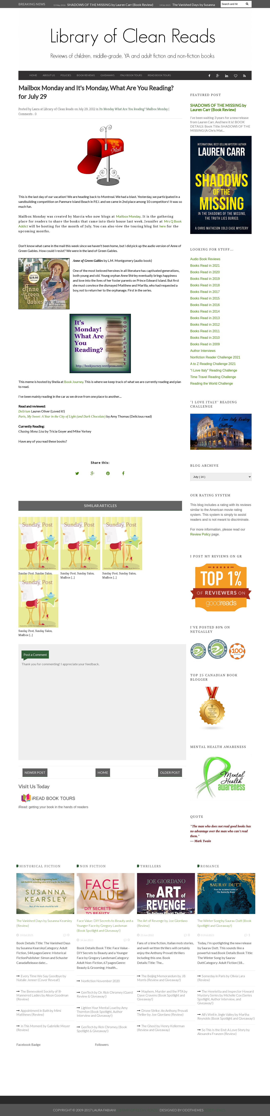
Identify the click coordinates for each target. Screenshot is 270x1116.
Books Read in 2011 (205, 331)
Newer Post (35, 772)
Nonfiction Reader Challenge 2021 (215, 357)
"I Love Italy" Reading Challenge (213, 370)
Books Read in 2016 (205, 305)
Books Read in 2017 (205, 292)
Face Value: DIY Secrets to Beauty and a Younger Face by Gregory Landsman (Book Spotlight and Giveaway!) (105, 925)
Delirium (24, 411)
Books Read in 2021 (205, 265)
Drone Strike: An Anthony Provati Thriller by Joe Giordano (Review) (162, 1012)
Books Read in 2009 (205, 344)
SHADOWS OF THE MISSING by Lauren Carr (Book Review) (110, 5)
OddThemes (214, 1110)
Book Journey (73, 382)
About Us (49, 75)
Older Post (170, 772)
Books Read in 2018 (205, 285)
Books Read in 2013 (205, 318)
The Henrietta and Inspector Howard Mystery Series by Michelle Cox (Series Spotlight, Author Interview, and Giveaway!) (225, 997)
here (163, 226)
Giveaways (107, 75)
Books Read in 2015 (205, 298)
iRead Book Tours (159, 75)
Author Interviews (203, 350)
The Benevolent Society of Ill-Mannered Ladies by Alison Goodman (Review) (42, 995)
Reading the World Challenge (211, 383)
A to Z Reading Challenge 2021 (213, 364)
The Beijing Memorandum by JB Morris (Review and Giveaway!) (161, 978)
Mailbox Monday (157, 109)
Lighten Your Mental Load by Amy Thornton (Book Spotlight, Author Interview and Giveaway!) (102, 1011)
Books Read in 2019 (205, 278)
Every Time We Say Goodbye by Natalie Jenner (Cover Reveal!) (41, 978)
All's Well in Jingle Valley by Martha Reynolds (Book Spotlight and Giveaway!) (226, 1016)
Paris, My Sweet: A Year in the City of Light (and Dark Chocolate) (62, 416)
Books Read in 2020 (205, 272)
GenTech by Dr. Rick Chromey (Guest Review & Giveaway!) (105, 994)
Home (33, 75)
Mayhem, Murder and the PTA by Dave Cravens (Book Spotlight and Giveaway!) (162, 995)
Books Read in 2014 (205, 311)
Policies (66, 75)
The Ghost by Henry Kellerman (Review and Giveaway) (160, 1028)
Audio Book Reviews (205, 259)
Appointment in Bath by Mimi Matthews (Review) (38, 1012)
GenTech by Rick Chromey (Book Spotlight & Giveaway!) (102, 1029)
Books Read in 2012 (205, 324)
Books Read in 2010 (205, 337)
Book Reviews (86, 75)
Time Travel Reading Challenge (213, 377)
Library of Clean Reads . (138, 1110)
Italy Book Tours (131, 75)
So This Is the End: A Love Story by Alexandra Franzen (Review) (223, 1032)
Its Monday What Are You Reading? (122, 109)
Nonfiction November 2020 (100, 981)
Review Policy (200, 534)
